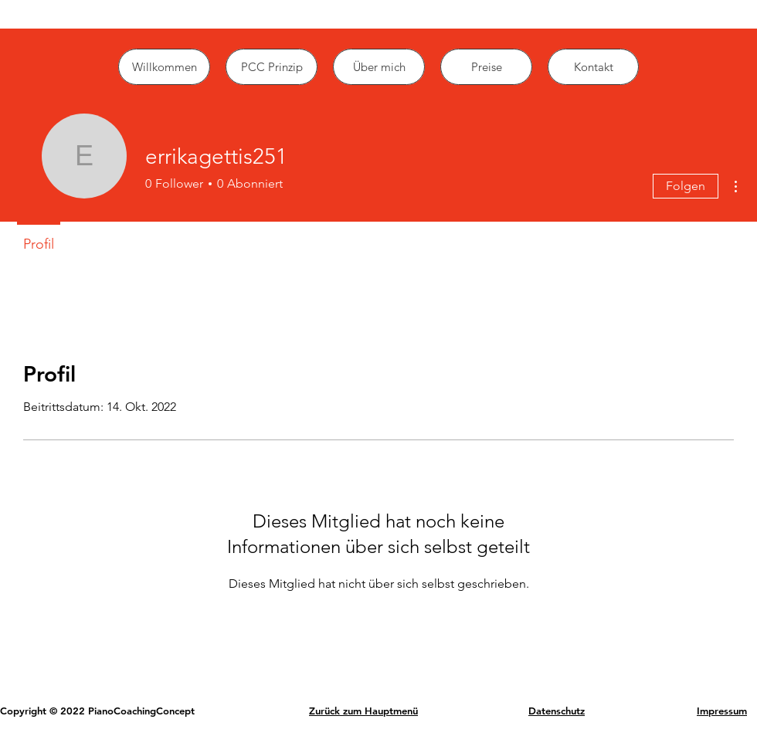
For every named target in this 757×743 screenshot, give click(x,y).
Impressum (722, 710)
